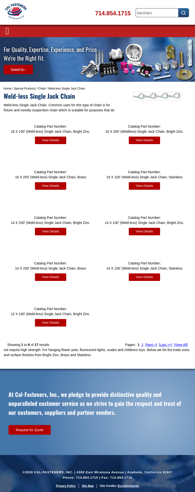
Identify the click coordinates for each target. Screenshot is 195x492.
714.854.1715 (113, 13)
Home (7, 88)
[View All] (181, 345)
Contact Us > (18, 69)
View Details (50, 140)
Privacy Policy (66, 486)
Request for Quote (29, 430)
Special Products (25, 88)
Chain (42, 88)
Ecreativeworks (128, 486)
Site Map (88, 486)
